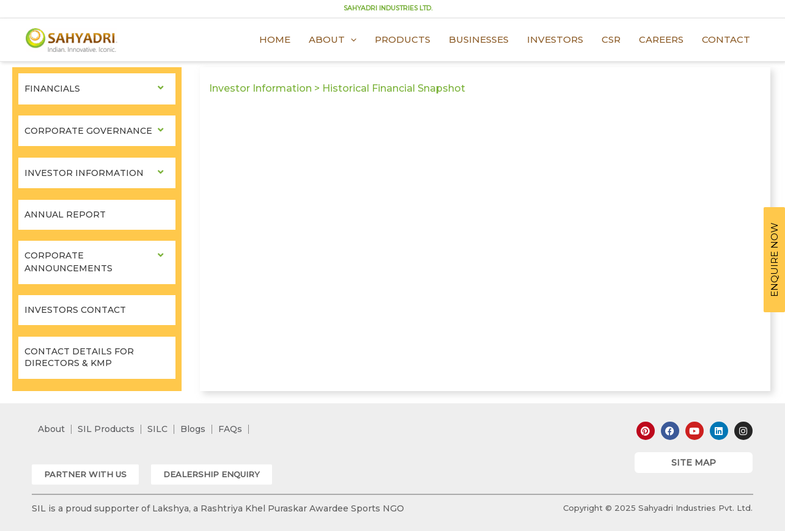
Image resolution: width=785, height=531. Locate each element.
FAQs (230, 429)
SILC (157, 429)
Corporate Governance (88, 130)
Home (274, 39)
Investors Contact (75, 309)
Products (402, 39)
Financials (52, 88)
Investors (555, 39)
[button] (85, 474)
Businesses (479, 39)
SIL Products (106, 429)
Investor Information (84, 172)
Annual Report (65, 214)
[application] (350, 39)
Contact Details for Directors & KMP (79, 357)
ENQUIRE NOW (774, 259)
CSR (611, 39)
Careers (661, 39)
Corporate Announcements (68, 262)
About (332, 39)
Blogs (192, 429)
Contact (726, 39)
